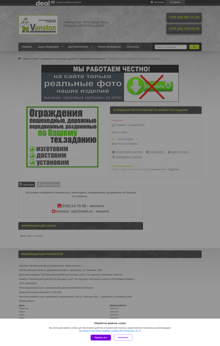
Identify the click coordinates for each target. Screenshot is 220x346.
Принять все (101, 337)
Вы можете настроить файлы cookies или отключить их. (109, 330)
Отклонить (123, 337)
